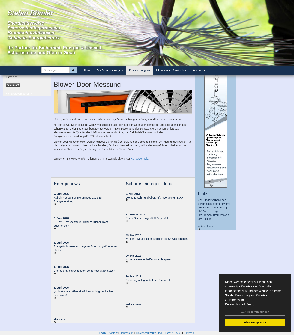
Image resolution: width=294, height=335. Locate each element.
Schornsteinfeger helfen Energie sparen (149, 259)
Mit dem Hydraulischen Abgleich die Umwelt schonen (157, 238)
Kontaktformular (140, 158)
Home (87, 70)
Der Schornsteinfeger (110, 70)
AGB (179, 332)
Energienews (67, 183)
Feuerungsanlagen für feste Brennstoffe (149, 280)
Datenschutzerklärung (239, 304)
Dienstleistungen (140, 70)
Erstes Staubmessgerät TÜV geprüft (147, 218)
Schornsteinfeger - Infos (150, 183)
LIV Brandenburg (208, 211)
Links (203, 193)
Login (102, 332)
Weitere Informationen (255, 311)
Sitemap (189, 332)
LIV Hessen (204, 218)
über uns (199, 70)
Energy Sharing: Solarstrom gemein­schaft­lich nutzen (84, 270)
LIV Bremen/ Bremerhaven (213, 215)
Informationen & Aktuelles (172, 70)
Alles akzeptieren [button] (255, 322)
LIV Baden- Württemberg (212, 207)
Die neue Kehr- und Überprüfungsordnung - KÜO (154, 197)
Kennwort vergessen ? (19, 93)
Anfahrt (169, 332)
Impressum (236, 299)
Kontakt (113, 332)
